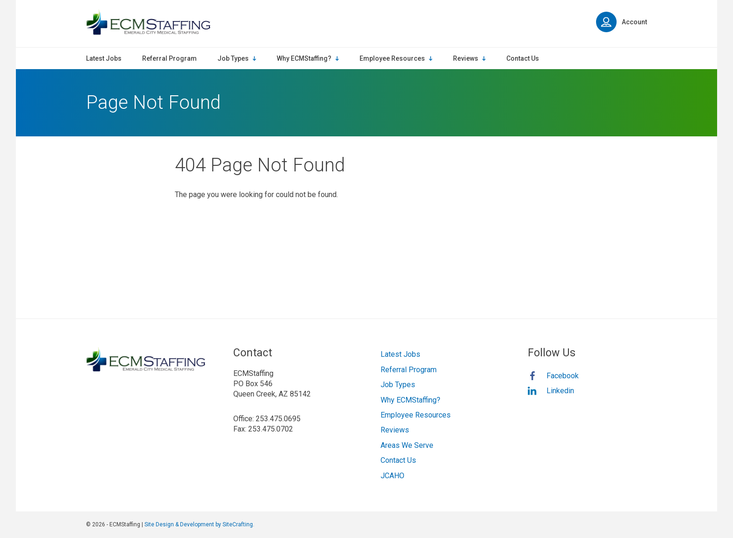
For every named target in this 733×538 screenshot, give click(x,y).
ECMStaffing (148, 22)
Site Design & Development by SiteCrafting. (199, 524)
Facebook (562, 375)
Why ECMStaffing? (410, 400)
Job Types (398, 384)
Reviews (395, 429)
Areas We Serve (407, 445)
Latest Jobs (400, 354)
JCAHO (392, 475)
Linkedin (560, 390)
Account (621, 22)
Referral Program (409, 369)
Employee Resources (416, 415)
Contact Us (398, 460)
